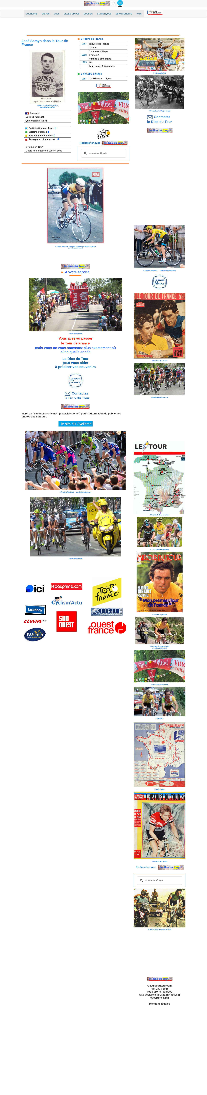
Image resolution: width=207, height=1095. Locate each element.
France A (94, 55)
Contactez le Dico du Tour (75, 395)
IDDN (166, 997)
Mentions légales (159, 1003)
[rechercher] (103, 153)
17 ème (93, 47)
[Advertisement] (103, 26)
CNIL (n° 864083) (170, 994)
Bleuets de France (99, 44)
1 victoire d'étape (98, 51)
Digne (108, 78)
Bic (91, 62)
